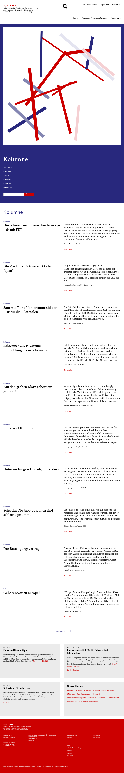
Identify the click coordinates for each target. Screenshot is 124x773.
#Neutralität (96, 694)
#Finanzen (87, 690)
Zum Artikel (68, 250)
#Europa (79, 690)
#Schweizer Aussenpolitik (76, 698)
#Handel (110, 690)
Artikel (6, 176)
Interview (7, 188)
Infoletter (116, 5)
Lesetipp (7, 184)
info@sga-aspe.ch (9, 737)
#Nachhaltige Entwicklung (88, 701)
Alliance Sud (40, 767)
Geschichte (70, 755)
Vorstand (69, 753)
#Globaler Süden (99, 690)
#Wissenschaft (72, 701)
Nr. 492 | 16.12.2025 (40, 661)
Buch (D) (77, 666)
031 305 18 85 (7, 735)
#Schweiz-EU (92, 698)
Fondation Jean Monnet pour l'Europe (56, 767)
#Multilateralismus (83, 694)
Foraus (16, 767)
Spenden (105, 5)
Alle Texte (7, 168)
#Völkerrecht (114, 698)
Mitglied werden (90, 5)
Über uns (116, 18)
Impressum (96, 737)
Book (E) (70, 666)
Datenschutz (96, 735)
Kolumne (7, 172)
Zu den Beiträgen (73, 670)
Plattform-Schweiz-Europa (27, 767)
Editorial (7, 180)
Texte (75, 18)
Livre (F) (114, 664)
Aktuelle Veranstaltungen (95, 18)
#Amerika (70, 690)
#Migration (71, 694)
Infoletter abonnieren (11, 703)
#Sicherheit (103, 698)
